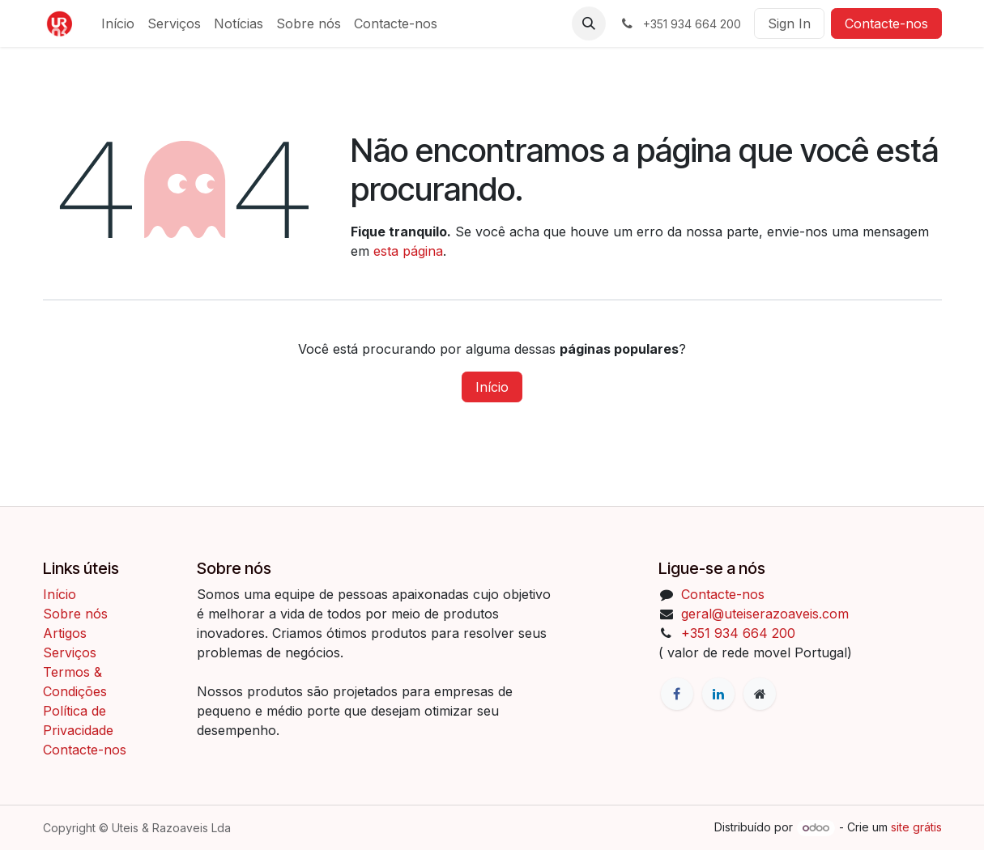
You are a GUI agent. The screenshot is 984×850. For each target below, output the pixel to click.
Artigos (65, 633)
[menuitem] (118, 23)
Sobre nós (75, 614)
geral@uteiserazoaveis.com (765, 614)
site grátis (916, 827)
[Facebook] (677, 694)
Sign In (789, 23)
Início (492, 387)
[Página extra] (759, 694)
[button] (589, 23)
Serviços (69, 652)
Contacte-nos (886, 23)
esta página (408, 251)
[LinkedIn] (718, 694)
